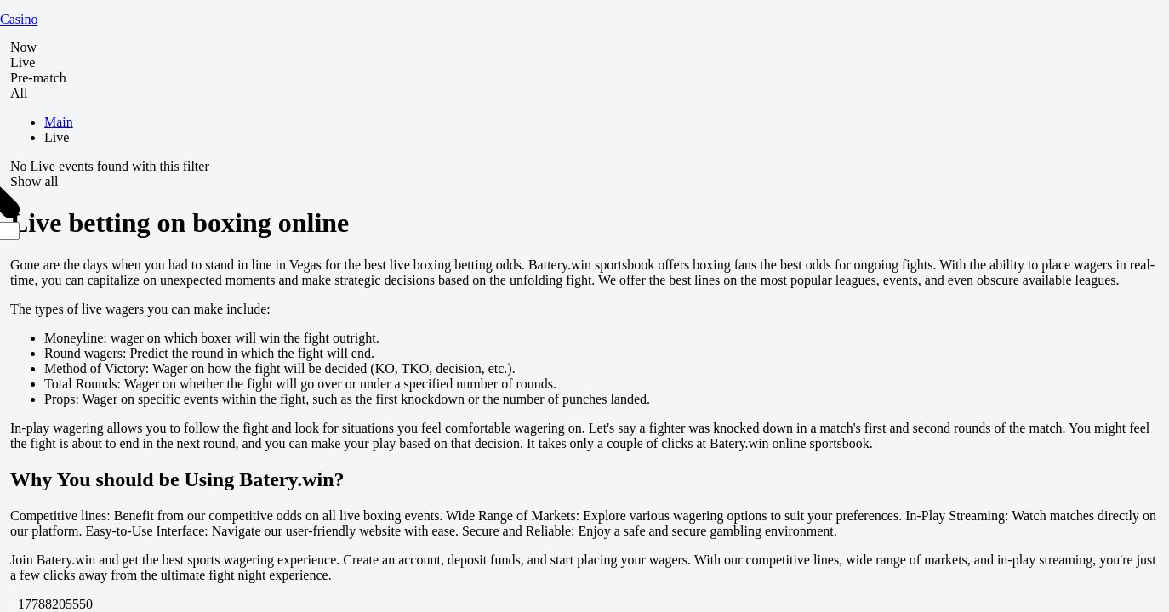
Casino (18, 19)
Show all (34, 181)
